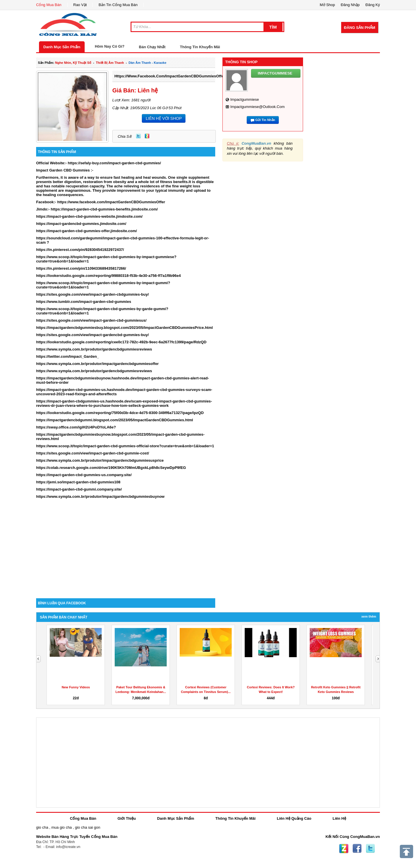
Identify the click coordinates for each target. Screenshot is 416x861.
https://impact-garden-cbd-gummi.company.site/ (79, 489)
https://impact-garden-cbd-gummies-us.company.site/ (84, 475)
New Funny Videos (76, 687)
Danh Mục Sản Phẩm (61, 47)
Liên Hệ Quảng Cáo (294, 818)
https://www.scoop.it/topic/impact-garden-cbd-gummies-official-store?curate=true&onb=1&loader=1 (125, 446)
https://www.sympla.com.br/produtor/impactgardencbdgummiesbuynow (100, 496)
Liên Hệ (339, 818)
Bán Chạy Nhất (152, 47)
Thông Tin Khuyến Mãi (200, 47)
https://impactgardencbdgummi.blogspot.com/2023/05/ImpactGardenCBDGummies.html (114, 420)
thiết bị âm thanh (110, 62)
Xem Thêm (368, 616)
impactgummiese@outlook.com (257, 107)
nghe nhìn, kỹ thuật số (73, 62)
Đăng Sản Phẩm (359, 27)
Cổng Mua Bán (49, 5)
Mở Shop (327, 5)
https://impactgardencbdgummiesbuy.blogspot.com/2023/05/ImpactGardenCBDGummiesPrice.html (124, 327)
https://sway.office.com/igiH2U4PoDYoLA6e (75, 427)
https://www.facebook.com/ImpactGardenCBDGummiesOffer (169, 76)
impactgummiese (244, 99)
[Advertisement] (125, 549)
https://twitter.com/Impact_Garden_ (67, 356)
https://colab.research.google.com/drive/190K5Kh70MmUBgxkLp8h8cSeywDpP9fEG (111, 467)
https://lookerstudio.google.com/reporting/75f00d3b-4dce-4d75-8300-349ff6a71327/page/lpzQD (120, 413)
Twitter (138, 136)
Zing (147, 136)
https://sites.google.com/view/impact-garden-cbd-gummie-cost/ (92, 453)
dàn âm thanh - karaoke (147, 62)
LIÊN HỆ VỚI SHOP (164, 118)
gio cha (42, 827)
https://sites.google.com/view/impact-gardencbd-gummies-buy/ (92, 335)
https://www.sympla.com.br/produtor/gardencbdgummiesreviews (94, 349)
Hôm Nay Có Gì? (110, 46)
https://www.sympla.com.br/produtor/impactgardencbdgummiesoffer (97, 363)
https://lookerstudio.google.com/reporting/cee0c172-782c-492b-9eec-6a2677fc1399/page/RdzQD (121, 342)
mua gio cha (61, 827)
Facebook (357, 848)
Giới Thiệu (127, 818)
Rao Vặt (80, 5)
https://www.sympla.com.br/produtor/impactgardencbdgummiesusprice (100, 460)
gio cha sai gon (87, 827)
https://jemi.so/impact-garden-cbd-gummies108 (78, 482)
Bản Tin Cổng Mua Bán (118, 5)
